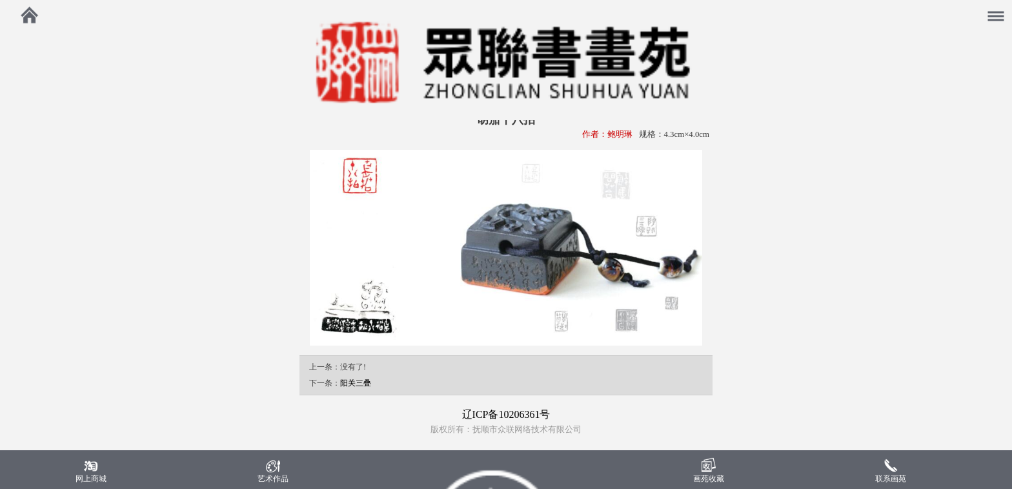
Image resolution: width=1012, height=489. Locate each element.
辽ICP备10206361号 (506, 414)
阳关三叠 (355, 383)
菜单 (1000, 9)
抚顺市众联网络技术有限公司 (527, 429)
